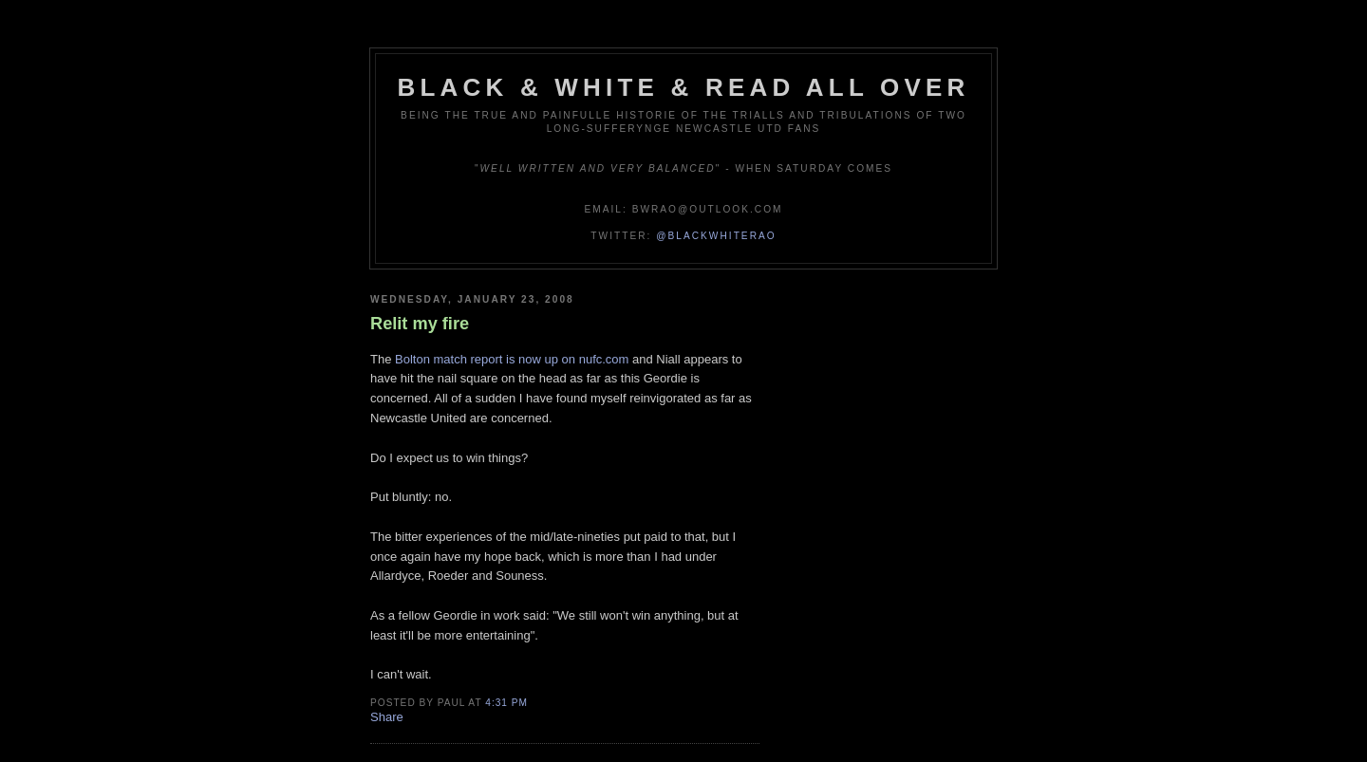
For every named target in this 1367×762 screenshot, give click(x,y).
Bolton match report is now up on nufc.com (511, 359)
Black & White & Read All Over (684, 87)
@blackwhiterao (716, 236)
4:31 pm (506, 702)
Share (386, 717)
